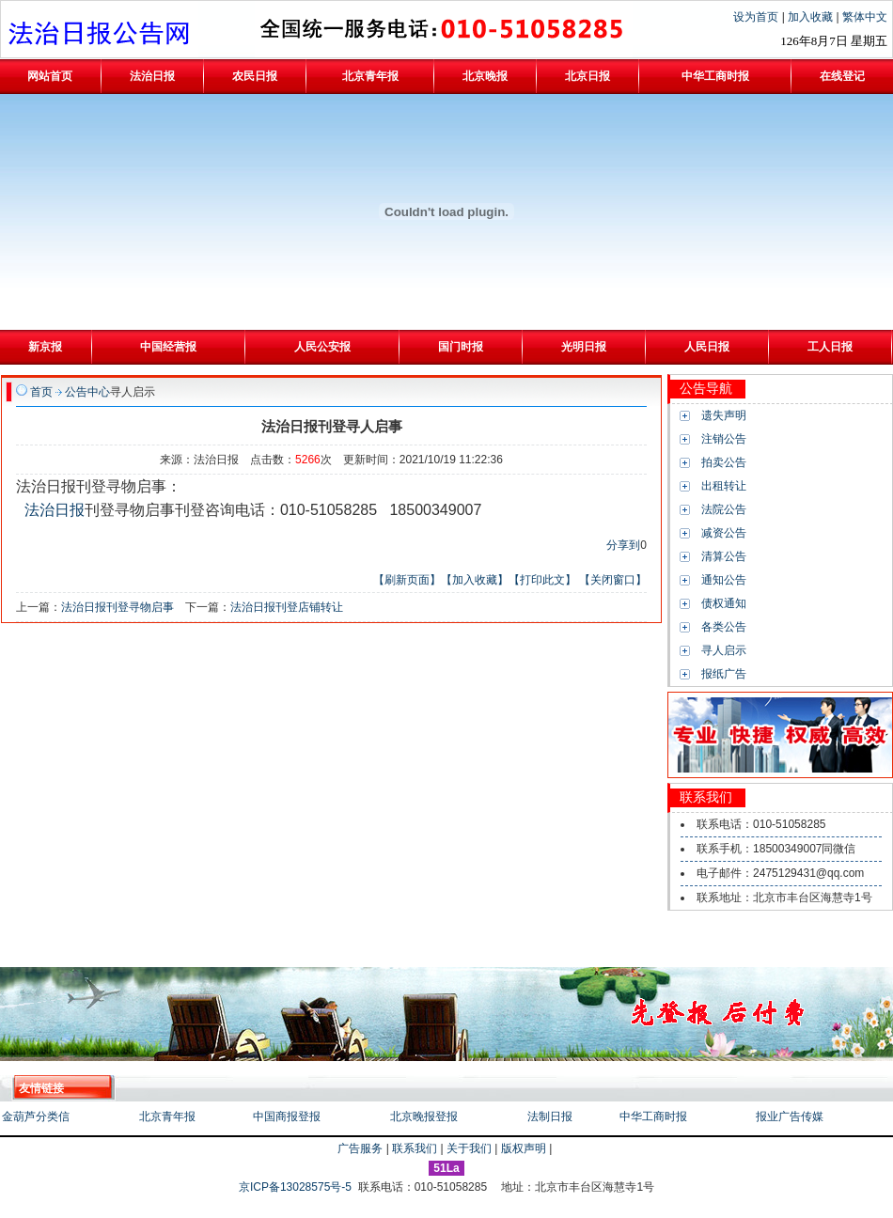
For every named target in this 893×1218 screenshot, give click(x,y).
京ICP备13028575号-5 (296, 1187)
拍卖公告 (723, 462)
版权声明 (523, 1148)
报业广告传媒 (789, 1116)
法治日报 (54, 510)
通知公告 (723, 579)
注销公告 (723, 438)
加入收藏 (812, 16)
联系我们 (414, 1148)
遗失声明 (723, 415)
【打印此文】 (542, 579)
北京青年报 (167, 1116)
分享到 (623, 545)
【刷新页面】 (407, 579)
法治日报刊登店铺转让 (286, 607)
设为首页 (757, 16)
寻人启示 (723, 650)
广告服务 (360, 1148)
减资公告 (723, 532)
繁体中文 (864, 16)
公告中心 (87, 391)
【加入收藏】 (475, 579)
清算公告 (723, 556)
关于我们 (469, 1148)
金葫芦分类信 (36, 1116)
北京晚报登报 (424, 1116)
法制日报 (549, 1116)
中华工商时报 (653, 1116)
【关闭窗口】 (613, 579)
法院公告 (723, 509)
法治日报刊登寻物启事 (117, 607)
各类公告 (723, 626)
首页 (41, 391)
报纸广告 (723, 673)
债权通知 (723, 603)
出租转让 (723, 485)
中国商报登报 (287, 1116)
